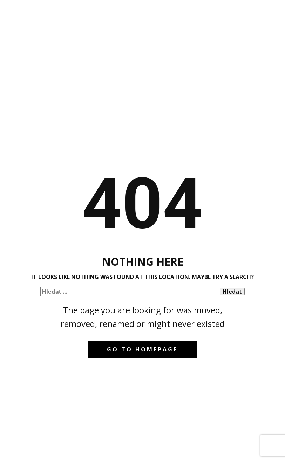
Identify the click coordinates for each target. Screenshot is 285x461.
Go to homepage (142, 349)
